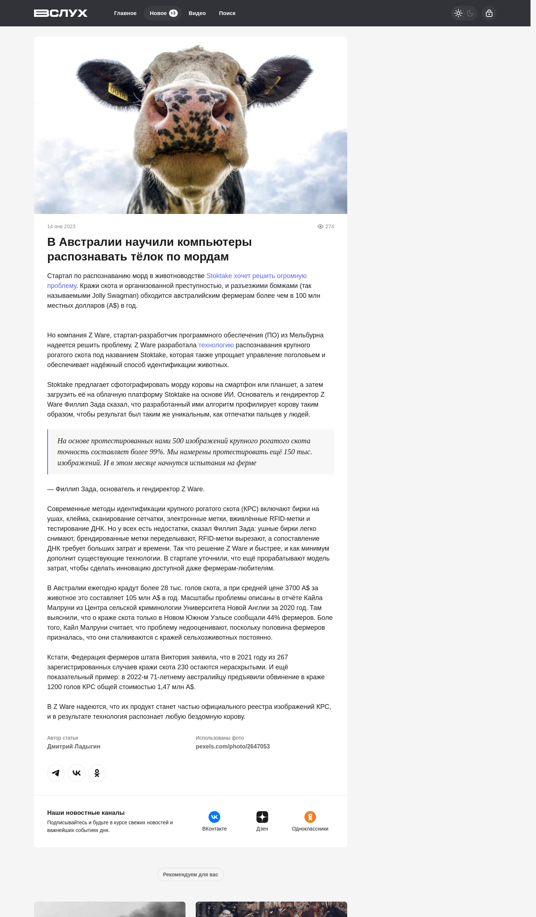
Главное (125, 13)
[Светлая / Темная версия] (464, 13)
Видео (197, 13)
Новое (163, 13)
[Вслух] (61, 13)
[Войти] (489, 13)
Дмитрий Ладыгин (73, 746)
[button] (56, 773)
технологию (216, 345)
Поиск (227, 13)
